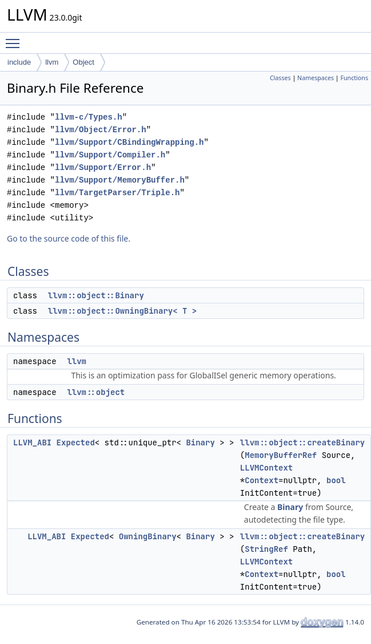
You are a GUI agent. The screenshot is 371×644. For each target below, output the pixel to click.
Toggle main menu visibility (15, 38)
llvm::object (96, 392)
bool (336, 480)
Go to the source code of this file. (68, 238)
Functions (354, 78)
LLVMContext (266, 468)
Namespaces (315, 78)
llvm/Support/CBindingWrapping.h (129, 142)
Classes (280, 78)
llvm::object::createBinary (302, 442)
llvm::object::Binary (96, 295)
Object (83, 62)
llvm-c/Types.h (88, 117)
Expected (76, 442)
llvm (51, 62)
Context (261, 480)
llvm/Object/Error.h (100, 129)
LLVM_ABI (32, 442)
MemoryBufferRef (281, 455)
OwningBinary (148, 536)
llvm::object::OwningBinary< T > (122, 311)
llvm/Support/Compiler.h (110, 154)
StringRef (266, 549)
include (19, 62)
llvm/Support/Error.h (103, 167)
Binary (200, 442)
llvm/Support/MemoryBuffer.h (120, 180)
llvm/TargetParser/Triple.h (117, 192)
